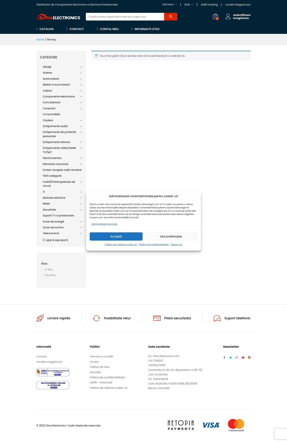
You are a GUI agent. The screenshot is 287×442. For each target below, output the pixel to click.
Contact (75, 29)
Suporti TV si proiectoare (58, 215)
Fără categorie (52, 176)
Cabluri (47, 90)
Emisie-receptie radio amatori (62, 170)
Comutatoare (51, 102)
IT (44, 192)
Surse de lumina (53, 227)
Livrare (94, 362)
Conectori (49, 108)
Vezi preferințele (171, 236)
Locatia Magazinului (238, 4)
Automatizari (51, 79)
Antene (47, 73)
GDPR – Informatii (101, 382)
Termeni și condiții (101, 356)
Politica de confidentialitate (154, 244)
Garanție (95, 372)
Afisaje (47, 67)
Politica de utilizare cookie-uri (121, 244)
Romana (168, 4)
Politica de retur (100, 367)
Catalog (45, 29)
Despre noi (176, 244)
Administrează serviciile (104, 224)
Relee (46, 203)
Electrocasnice (52, 158)
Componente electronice (59, 96)
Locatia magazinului (49, 362)
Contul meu (108, 29)
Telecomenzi (51, 233)
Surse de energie (53, 221)
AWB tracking (209, 4)
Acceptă (116, 236)
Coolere (48, 120)
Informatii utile (145, 29)
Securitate (49, 209)
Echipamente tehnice (56, 142)
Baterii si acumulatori (56, 84)
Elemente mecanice (55, 164)
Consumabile (51, 114)
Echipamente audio (55, 126)
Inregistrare (241, 18)
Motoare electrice (54, 198)
